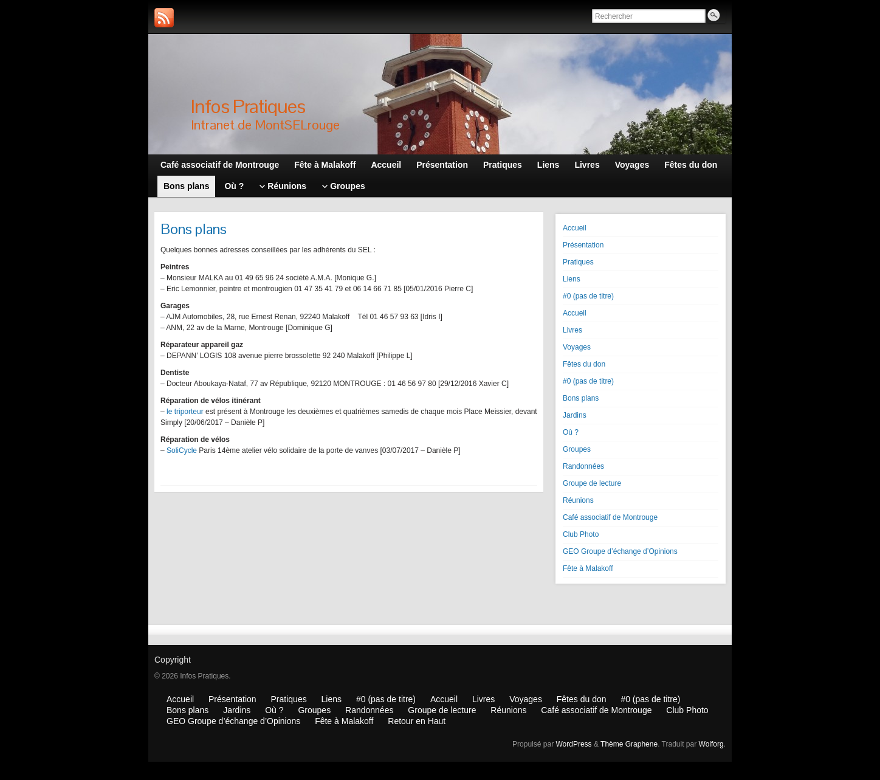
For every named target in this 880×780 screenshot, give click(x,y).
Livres (572, 330)
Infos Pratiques (248, 106)
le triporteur (185, 411)
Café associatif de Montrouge (610, 517)
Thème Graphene (629, 744)
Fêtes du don (584, 364)
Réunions (578, 500)
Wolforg (711, 744)
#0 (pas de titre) (588, 296)
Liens (571, 279)
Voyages (577, 347)
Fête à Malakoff (588, 568)
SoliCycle (182, 450)
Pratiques (578, 262)
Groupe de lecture (592, 483)
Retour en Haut (416, 721)
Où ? (571, 432)
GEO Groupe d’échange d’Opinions (620, 551)
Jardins (574, 415)
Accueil (574, 228)
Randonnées (583, 466)
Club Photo (581, 534)
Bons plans (581, 398)
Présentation (583, 245)
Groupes (577, 449)
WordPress (573, 744)
